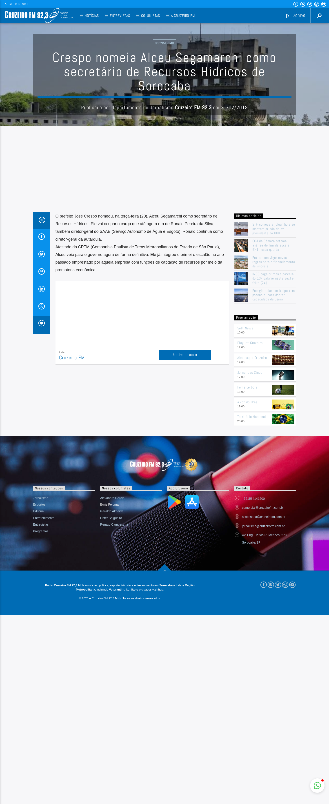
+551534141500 (253, 589)
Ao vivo (295, 15)
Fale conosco (15, 4)
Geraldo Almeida (112, 602)
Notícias (92, 15)
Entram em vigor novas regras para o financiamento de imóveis (273, 352)
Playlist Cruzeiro (250, 433)
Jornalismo (164, 88)
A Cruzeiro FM (183, 15)
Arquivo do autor (185, 445)
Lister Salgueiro (111, 609)
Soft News (245, 419)
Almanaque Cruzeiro (252, 448)
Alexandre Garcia (112, 589)
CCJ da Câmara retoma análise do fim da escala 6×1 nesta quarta (270, 336)
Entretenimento (43, 609)
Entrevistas (120, 15)
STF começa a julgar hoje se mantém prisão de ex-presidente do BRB (273, 319)
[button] (317, 785)
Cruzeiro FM (72, 448)
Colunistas (150, 15)
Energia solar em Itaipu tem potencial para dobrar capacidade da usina (273, 385)
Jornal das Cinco (249, 463)
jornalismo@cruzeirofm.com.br (263, 617)
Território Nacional (251, 507)
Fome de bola (247, 478)
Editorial (38, 602)
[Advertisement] (164, 269)
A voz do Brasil (248, 493)
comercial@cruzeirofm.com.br (263, 598)
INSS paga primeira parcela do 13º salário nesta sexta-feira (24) (273, 369)
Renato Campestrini (114, 615)
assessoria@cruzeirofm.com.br (263, 607)
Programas (40, 622)
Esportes (39, 595)
